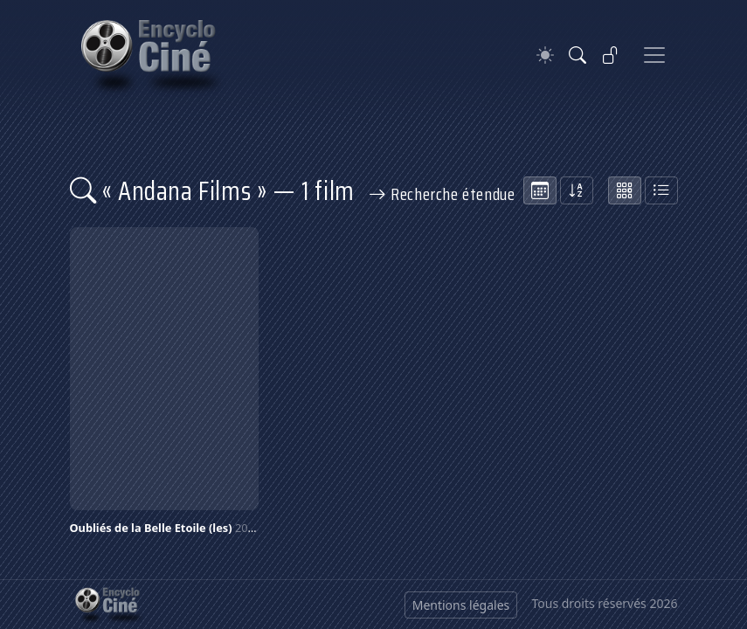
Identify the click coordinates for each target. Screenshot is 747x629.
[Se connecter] (611, 55)
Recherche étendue (442, 194)
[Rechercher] (577, 55)
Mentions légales (461, 605)
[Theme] (545, 55)
